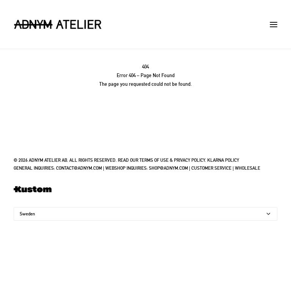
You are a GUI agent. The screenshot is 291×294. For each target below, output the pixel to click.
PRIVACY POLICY (189, 160)
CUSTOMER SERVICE (211, 168)
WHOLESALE (247, 168)
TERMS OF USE (154, 160)
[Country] (145, 214)
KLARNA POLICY (223, 160)
